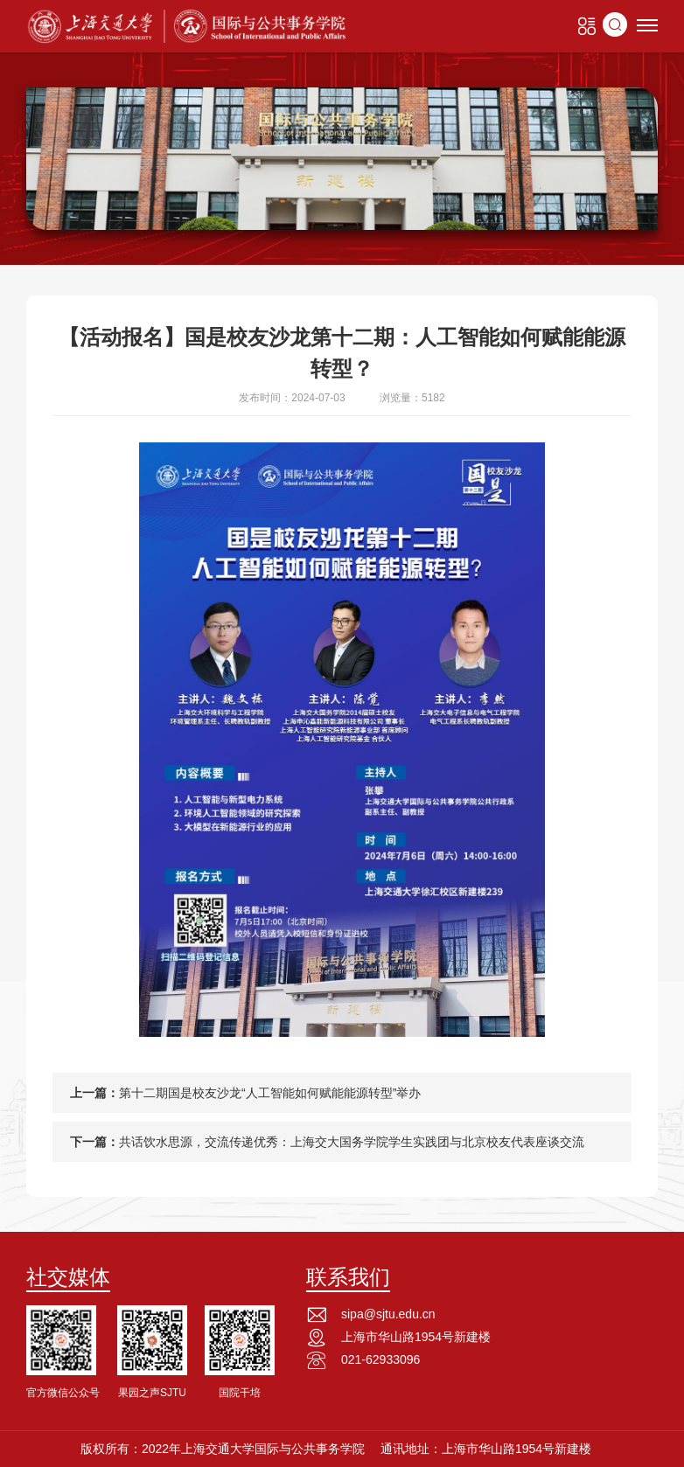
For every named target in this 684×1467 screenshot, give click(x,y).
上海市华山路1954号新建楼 (416, 1337)
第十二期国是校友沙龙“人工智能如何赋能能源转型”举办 (270, 1093)
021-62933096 (380, 1359)
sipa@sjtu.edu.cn (388, 1314)
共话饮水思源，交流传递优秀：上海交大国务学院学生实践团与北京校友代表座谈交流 (351, 1142)
